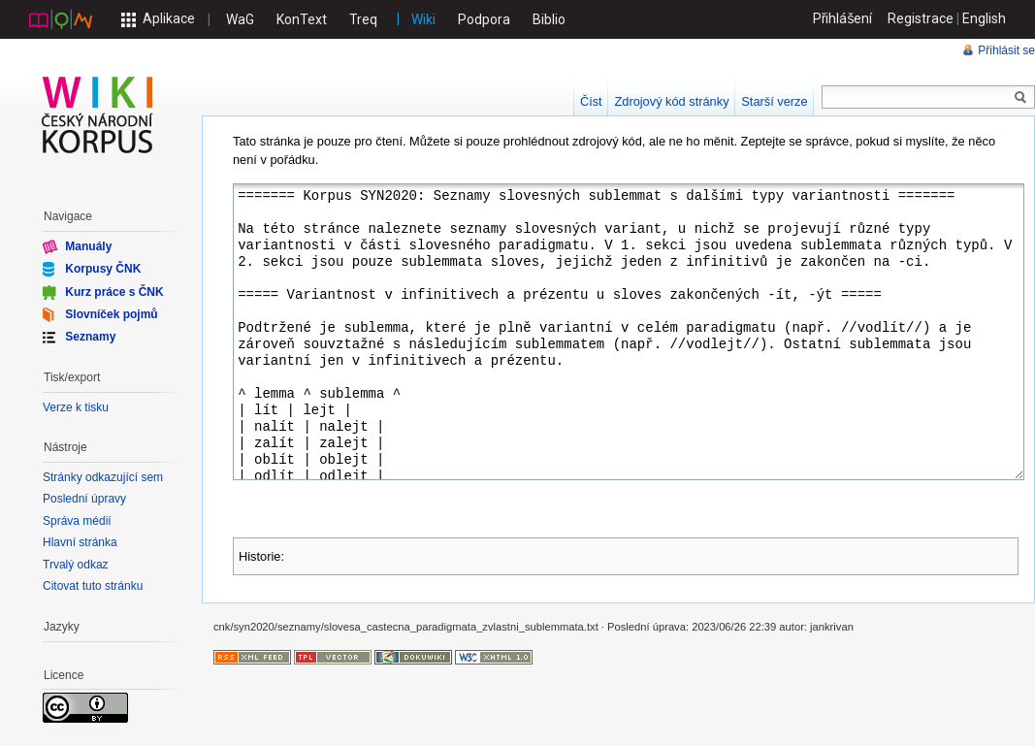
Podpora (484, 19)
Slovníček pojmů (111, 314)
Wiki (423, 19)
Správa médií (77, 521)
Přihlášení (843, 18)
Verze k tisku (76, 407)
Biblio (549, 19)
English (984, 18)
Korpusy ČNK (103, 269)
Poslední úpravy (84, 498)
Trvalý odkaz (76, 564)
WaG (240, 19)
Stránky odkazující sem (103, 477)
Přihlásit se (1006, 50)
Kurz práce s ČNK (114, 291)
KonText (301, 19)
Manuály (88, 246)
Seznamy (90, 336)
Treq (363, 19)
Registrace (921, 18)
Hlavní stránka (80, 542)
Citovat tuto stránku (93, 586)
